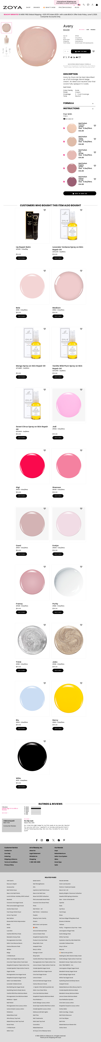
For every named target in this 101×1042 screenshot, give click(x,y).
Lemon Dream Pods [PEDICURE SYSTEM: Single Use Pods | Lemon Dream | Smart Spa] (39, 933)
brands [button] (37, 7)
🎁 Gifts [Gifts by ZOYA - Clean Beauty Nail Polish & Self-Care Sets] (35, 927)
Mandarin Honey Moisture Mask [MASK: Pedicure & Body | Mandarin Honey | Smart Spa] (69, 993)
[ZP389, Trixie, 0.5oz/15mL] (32, 644)
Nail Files (36, 1015)
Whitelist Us (33, 856)
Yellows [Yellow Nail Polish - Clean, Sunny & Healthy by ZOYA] (61, 924)
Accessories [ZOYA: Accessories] (10, 887)
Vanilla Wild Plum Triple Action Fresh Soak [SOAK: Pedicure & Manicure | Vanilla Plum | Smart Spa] (44, 958)
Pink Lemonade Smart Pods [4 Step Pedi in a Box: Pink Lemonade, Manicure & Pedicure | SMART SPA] (41, 899)
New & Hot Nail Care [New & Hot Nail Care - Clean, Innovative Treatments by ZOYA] (39, 893)
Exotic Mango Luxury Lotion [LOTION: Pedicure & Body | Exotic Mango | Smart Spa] (41, 1002)
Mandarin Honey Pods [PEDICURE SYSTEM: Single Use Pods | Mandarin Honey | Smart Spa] (13, 937)
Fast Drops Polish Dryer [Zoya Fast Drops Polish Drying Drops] (14, 912)
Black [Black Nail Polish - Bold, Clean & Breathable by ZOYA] (8, 924)
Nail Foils (62, 1021)
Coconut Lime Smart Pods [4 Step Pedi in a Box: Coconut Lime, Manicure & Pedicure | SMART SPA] (41, 902)
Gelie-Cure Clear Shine (40, 990)
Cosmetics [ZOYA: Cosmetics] (36, 1024)
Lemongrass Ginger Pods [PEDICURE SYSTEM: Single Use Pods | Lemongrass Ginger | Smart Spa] (66, 930)
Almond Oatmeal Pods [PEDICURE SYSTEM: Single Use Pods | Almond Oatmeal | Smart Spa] (40, 930)
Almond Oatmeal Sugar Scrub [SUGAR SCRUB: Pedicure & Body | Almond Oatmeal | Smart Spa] (42, 980)
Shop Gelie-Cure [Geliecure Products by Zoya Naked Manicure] (38, 943)
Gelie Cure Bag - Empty (66, 1012)
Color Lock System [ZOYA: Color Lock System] (65, 883)
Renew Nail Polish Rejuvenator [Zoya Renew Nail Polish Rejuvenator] (16, 921)
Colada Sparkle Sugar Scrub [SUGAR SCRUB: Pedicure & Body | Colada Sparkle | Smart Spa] (41, 968)
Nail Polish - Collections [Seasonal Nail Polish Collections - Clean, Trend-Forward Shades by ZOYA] (40, 912)
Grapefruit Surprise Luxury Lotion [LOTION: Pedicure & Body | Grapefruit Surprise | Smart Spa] (69, 1005)
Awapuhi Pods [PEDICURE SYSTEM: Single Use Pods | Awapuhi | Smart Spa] (37, 946)
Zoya (56, 850)
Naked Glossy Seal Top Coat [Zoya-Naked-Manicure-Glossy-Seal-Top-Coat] (15, 1021)
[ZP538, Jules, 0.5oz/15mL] (68, 644)
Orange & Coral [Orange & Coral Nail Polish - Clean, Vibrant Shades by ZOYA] (37, 952)
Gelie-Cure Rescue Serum (14, 943)
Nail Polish (67, 87)
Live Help (7, 853)
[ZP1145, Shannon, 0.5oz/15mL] (68, 469)
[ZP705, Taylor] (79, 141)
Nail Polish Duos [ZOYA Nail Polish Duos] (12, 890)
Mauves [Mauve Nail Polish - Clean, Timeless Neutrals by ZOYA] (61, 949)
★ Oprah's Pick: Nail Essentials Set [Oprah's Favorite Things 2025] (43, 987)
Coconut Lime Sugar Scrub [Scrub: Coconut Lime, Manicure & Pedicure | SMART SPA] (15, 902)
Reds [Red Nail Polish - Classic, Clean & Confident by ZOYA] (60, 905)
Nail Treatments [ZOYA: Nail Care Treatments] (38, 1018)
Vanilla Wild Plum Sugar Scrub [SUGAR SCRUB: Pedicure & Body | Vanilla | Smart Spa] (42, 971)
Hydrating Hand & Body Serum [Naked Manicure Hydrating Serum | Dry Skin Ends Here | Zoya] (16, 990)
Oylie (56, 865)
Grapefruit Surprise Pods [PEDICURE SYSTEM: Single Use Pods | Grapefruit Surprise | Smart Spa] (40, 937)
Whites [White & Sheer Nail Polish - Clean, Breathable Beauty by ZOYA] (9, 949)
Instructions (78, 108)
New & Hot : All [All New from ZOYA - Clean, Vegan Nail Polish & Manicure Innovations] (63, 890)
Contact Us (8, 850)
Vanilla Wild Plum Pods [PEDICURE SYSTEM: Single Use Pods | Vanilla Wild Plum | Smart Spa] (14, 933)
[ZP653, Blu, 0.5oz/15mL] (32, 702)
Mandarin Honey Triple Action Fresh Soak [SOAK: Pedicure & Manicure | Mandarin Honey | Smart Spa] (70, 962)
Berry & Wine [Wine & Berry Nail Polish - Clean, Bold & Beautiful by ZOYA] (37, 949)
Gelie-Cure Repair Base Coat (15, 958)
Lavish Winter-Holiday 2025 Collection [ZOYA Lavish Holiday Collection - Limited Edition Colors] (18, 896)
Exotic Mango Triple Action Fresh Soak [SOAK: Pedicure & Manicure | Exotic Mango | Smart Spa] (70, 958)
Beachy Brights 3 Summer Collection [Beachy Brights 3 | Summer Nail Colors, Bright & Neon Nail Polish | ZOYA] (70, 893)
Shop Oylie (36, 955)
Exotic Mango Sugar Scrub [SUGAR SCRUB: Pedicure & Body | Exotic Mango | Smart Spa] (67, 974)
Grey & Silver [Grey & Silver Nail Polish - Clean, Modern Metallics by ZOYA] (63, 946)
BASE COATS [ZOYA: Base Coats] (36, 880)
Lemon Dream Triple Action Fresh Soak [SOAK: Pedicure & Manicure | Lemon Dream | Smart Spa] (44, 965)
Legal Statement (34, 853)
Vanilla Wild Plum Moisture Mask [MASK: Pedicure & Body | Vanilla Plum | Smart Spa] (17, 993)
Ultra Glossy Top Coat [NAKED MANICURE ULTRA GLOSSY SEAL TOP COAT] (13, 1018)
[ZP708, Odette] (79, 181)
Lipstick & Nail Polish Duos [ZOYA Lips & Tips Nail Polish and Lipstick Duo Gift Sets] (41, 890)
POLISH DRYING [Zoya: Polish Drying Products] (63, 880)
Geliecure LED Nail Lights (40, 1012)
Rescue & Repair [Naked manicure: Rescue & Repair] (12, 883)
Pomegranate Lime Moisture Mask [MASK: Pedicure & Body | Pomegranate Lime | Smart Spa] (17, 996)
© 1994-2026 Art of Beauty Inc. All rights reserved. (50, 1036)
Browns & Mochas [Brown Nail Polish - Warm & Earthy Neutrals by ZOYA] (64, 921)
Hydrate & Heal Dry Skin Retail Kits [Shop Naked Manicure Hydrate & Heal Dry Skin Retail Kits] (69, 940)
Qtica (56, 859)
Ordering (7, 856)
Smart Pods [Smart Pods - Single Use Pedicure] (10, 1024)
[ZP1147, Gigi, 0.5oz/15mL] (32, 469)
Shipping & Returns (10, 859)
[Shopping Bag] (97, 4)
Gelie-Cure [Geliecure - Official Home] (10, 1030)
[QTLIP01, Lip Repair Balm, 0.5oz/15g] (32, 230)
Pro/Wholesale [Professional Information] (65, 7)
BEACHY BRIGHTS (11, 14)
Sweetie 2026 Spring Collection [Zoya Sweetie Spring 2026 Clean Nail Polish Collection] (68, 896)
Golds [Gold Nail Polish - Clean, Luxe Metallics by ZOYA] (8, 927)
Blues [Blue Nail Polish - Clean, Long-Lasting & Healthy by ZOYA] (61, 915)
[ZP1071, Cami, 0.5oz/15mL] (32, 528)
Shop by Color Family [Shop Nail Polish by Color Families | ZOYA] (39, 918)
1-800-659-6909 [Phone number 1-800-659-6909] (34, 862)
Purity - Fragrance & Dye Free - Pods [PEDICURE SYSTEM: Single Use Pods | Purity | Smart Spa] (70, 927)
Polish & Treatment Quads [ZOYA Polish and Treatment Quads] (67, 887)
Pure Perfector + (38, 999)
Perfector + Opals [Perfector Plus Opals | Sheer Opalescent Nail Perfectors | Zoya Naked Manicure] (12, 999)
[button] (12, 7)
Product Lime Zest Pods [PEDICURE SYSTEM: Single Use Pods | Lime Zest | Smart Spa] (40, 940)
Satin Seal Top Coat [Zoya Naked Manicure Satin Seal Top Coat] (39, 1021)
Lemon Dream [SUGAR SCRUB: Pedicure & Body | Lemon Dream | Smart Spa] (37, 977)
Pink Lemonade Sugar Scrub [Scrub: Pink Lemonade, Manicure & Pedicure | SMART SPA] (15, 905)
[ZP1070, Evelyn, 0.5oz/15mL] (68, 528)
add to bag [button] (79, 51)
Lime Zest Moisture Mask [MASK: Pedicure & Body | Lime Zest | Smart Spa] (40, 993)
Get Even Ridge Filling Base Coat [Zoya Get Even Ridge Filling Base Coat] (69, 918)
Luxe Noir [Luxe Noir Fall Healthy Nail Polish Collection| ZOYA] (9, 930)
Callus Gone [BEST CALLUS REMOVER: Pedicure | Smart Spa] (63, 1027)
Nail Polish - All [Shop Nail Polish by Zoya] (38, 909)
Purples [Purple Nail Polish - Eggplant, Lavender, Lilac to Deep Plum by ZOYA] (35, 915)
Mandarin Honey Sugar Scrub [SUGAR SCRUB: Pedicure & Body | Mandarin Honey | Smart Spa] (68, 971)
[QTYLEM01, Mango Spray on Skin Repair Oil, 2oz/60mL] (32, 348)
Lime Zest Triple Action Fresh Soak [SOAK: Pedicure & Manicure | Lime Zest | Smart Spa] (17, 962)
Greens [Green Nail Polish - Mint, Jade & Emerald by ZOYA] (35, 921)
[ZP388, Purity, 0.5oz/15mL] (68, 586)
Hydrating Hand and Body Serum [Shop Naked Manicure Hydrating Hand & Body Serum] (69, 980)
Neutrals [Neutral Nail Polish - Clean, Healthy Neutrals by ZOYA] (9, 899)
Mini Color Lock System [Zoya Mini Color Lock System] (40, 924)
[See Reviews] (87, 29)
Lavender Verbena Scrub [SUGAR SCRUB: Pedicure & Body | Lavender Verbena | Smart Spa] (14, 984)
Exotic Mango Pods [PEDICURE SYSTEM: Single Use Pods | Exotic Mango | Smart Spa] (65, 933)
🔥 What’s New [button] (49, 7)
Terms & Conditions (10, 862)
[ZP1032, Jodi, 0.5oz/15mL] (68, 409)
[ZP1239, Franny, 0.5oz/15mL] (32, 586)
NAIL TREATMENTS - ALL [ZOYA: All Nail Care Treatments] (66, 965)
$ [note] (81, 131)
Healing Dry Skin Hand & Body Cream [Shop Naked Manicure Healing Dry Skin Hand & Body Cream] (70, 955)
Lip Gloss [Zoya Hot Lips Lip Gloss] (62, 909)
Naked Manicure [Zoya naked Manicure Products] (38, 1027)
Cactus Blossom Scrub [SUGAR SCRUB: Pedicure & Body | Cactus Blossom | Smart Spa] (40, 984)
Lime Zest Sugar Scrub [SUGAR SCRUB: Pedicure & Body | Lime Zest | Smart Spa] (39, 974)
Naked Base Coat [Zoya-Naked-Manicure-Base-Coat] (12, 1015)
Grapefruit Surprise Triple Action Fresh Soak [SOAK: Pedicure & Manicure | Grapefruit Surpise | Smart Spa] (18, 965)
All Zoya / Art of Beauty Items (42, 1030)
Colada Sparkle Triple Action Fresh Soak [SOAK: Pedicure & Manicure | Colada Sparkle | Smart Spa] (18, 968)
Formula (78, 103)
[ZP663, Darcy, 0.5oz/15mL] (68, 702)
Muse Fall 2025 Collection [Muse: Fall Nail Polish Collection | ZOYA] (41, 896)
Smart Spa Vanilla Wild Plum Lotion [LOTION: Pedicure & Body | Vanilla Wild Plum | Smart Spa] (44, 1005)
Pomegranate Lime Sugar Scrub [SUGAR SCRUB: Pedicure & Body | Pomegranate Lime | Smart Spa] (16, 974)
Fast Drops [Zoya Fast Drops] (62, 912)
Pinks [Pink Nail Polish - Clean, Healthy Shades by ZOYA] (34, 905)
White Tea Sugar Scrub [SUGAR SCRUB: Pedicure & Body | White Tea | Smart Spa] (66, 977)
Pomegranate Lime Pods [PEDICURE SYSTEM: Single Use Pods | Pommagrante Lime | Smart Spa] (14, 940)
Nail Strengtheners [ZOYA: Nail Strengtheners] (38, 883)
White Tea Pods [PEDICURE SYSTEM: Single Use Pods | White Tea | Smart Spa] (64, 937)
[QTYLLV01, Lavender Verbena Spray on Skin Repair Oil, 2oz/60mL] (68, 230)
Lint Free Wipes (64, 1018)
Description (70, 74)
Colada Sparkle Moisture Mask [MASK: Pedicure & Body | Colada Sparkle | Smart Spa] (68, 990)
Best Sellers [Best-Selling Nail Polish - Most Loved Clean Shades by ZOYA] (10, 918)
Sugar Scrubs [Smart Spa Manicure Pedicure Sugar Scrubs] (11, 971)
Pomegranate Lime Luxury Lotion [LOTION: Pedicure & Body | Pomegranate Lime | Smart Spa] (17, 1005)
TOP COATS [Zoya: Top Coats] (10, 880)
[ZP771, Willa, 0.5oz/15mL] (32, 760)
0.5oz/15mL (72, 37)
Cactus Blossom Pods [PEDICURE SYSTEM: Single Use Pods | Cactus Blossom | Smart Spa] (13, 946)
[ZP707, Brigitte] (79, 168)
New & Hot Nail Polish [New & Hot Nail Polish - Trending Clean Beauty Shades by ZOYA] (13, 893)
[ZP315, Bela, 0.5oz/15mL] (32, 290)
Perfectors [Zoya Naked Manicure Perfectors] (10, 1012)
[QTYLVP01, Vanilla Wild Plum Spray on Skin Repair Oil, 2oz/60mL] (68, 349)
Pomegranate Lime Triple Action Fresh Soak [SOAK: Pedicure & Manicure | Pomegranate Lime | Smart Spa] (44, 962)
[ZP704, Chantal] (79, 128)
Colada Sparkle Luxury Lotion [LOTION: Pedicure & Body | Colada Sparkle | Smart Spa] (42, 1009)
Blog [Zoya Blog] (77, 7)
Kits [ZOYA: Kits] (34, 887)
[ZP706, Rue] (79, 155)
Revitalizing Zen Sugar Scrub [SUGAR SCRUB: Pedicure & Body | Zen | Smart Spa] (15, 987)
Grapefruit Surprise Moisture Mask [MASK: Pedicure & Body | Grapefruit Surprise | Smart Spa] (43, 996)
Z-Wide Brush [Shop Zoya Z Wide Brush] (11, 955)
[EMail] (77, 57)
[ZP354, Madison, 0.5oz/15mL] (68, 290)
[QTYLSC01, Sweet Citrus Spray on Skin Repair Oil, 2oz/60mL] (32, 410)
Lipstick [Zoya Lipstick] (61, 902)
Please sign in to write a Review (10, 809)
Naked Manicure (60, 853)
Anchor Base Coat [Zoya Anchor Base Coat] (12, 909)
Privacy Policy (9, 865)
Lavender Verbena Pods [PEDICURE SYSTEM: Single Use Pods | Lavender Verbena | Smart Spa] (66, 943)
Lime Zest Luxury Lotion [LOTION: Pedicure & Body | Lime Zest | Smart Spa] (66, 1002)
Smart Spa (58, 862)
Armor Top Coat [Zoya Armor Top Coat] (12, 915)
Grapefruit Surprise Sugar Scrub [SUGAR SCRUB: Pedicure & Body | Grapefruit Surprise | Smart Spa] (16, 977)
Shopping (32, 859)
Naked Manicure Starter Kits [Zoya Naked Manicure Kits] (67, 1024)
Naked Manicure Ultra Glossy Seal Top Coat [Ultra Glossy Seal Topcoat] (70, 987)
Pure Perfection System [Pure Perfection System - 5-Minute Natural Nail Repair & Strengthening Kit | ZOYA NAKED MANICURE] (66, 999)
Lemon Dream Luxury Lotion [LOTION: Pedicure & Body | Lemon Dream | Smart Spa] (15, 1009)
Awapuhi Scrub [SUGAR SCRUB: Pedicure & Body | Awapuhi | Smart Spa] (63, 984)
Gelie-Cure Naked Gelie (14, 980)
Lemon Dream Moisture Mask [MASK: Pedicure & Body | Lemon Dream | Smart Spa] (68, 996)
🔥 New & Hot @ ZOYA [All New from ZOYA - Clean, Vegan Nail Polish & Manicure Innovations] (65, 952)
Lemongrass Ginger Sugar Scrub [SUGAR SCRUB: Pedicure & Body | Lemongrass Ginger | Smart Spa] (69, 968)
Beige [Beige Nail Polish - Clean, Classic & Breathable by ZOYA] (8, 952)
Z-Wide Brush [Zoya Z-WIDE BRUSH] (11, 1027)
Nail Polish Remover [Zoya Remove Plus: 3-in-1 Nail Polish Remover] (65, 1015)
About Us (32, 850)
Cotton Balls (63, 1009)
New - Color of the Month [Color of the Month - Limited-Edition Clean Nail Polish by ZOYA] (66, 899)
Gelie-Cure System (61, 856)
